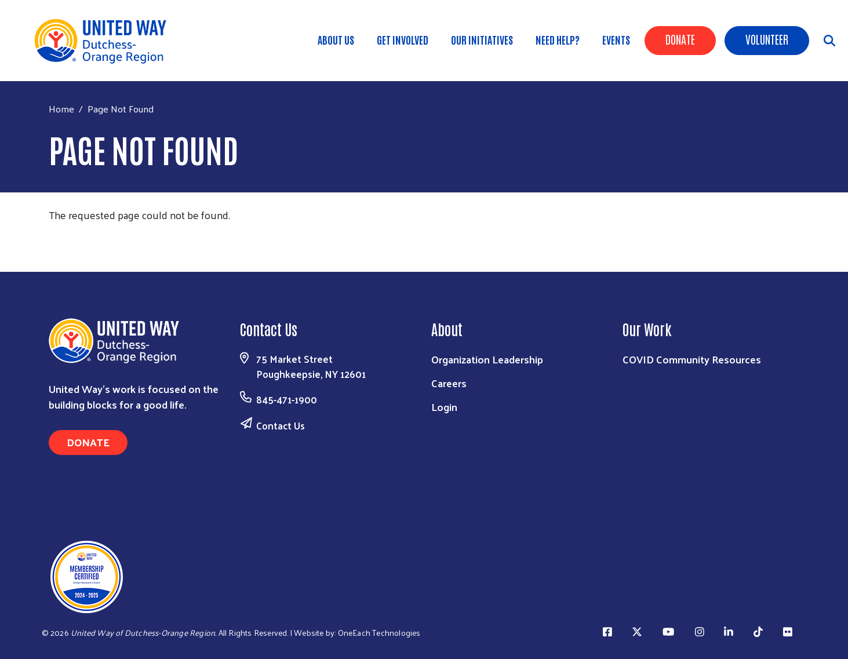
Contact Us (280, 425)
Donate (680, 38)
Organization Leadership (487, 359)
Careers (449, 383)
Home (61, 108)
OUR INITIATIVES (482, 39)
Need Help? (558, 39)
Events (616, 39)
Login (444, 407)
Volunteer (766, 38)
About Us (336, 39)
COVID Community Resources (692, 359)
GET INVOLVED (402, 39)
